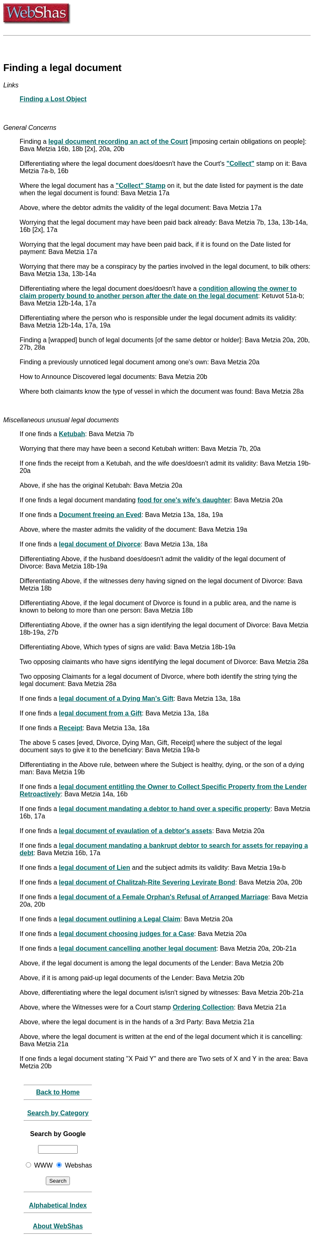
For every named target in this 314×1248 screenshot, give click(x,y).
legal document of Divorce (100, 544)
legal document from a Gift (100, 713)
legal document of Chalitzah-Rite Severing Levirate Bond (147, 882)
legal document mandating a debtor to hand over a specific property (164, 808)
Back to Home (58, 1092)
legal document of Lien (94, 867)
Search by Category (57, 1113)
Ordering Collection (203, 1007)
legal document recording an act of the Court (118, 141)
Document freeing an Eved (100, 514)
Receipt (71, 727)
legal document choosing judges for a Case (126, 933)
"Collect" (241, 163)
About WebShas (58, 1226)
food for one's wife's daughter (183, 500)
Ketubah (72, 433)
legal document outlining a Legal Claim (119, 919)
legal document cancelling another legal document (137, 948)
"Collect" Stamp (141, 185)
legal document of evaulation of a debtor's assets (135, 830)
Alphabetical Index (58, 1205)
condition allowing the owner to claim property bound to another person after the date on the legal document (158, 292)
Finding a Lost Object (53, 99)
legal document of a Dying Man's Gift (116, 698)
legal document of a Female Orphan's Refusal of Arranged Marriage (163, 897)
